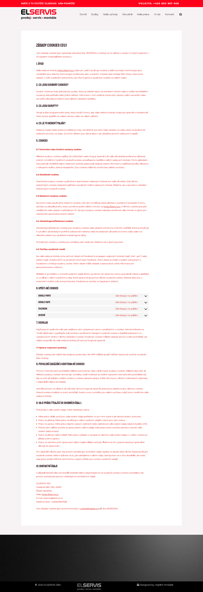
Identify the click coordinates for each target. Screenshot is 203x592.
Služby (95, 14)
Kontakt (169, 14)
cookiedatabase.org (89, 508)
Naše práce (143, 14)
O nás (157, 14)
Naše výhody (111, 14)
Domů (83, 14)
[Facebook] (180, 14)
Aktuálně (128, 14)
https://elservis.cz (66, 70)
